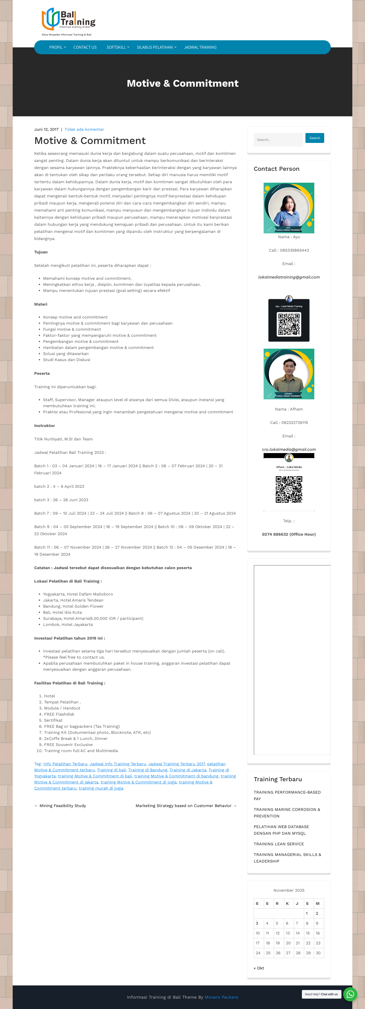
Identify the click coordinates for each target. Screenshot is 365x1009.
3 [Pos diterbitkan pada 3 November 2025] (257, 923)
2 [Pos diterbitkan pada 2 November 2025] (317, 913)
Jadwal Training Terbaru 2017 (176, 763)
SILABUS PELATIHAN (155, 47)
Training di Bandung (147, 770)
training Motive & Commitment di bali (95, 776)
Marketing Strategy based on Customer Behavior (186, 805)
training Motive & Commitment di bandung (176, 776)
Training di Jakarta (188, 770)
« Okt (259, 968)
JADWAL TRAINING (200, 47)
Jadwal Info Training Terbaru (118, 763)
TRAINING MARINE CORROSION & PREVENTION (287, 812)
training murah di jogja (101, 788)
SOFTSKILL (116, 47)
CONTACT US (85, 47)
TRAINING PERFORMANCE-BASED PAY (287, 795)
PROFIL (55, 47)
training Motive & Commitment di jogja (139, 782)
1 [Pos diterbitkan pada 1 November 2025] (306, 913)
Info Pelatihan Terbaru (65, 763)
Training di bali (111, 770)
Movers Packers (221, 997)
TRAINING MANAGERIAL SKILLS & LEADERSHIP (287, 858)
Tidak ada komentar (84, 129)
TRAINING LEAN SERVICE (279, 844)
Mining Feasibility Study (60, 805)
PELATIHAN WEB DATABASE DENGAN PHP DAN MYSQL (281, 830)
